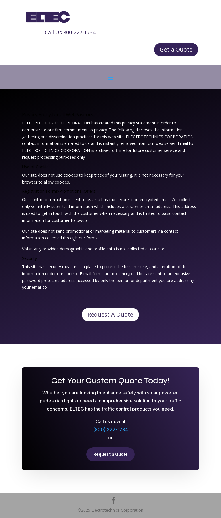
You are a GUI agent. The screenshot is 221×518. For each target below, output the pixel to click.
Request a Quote (110, 454)
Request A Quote (110, 314)
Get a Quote (176, 49)
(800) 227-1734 (110, 429)
